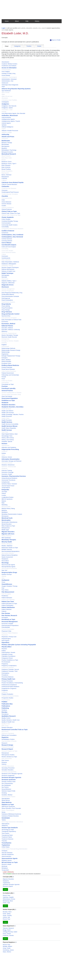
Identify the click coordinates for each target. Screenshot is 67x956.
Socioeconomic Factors (8, 796)
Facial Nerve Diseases (8, 369)
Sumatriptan (6, 818)
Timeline (28, 46)
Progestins (5, 690)
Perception (5, 617)
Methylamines (6, 528)
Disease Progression (8, 290)
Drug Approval (6, 298)
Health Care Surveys (8, 412)
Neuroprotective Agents (8, 566)
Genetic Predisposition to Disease (11, 392)
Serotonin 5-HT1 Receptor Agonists (12, 773)
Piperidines (5, 642)
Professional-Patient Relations (10, 686)
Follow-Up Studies (7, 380)
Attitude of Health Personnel (10, 130)
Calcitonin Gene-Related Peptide (12, 182)
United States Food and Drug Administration (14, 849)
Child (3, 200)
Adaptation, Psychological (9, 77)
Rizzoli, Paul (6, 895)
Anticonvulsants (6, 117)
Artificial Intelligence (7, 127)
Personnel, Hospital (7, 623)
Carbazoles (5, 186)
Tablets (4, 820)
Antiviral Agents (6, 123)
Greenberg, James (8, 950)
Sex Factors (5, 787)
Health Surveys (7, 430)
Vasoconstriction (6, 856)
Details (39, 46)
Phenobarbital (6, 627)
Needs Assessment (7, 557)
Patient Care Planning (8, 599)
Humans (4, 443)
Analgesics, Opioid (7, 107)
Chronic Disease (6, 203)
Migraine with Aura (8, 534)
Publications (6, 706)
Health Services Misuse (9, 426)
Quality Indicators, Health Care (11, 720)
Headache (5, 402)
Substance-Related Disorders (10, 816)
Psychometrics (6, 700)
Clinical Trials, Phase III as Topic (11, 215)
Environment (5, 346)
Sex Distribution (6, 785)
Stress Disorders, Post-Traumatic (11, 808)
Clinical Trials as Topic (9, 211)
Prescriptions (5, 673)
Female (4, 377)
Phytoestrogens (6, 638)
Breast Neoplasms (7, 171)
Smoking (4, 793)
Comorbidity (5, 226)
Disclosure (5, 287)
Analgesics (5, 104)
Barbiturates (6, 140)
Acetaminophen (6, 69)
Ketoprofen (5, 489)
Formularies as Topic (8, 384)
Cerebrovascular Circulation (10, 194)
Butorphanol (5, 176)
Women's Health (6, 864)
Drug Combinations (7, 300)
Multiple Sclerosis (7, 549)
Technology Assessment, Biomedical (12, 822)
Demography (5, 275)
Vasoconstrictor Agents (10, 858)
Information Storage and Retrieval (11, 461)
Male (3, 503)
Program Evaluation (7, 694)
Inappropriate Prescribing (10, 449)
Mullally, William (7, 946)
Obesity (4, 576)
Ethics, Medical (6, 359)
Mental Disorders (7, 524)
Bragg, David (6, 930)
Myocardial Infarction (8, 553)
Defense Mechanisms (8, 269)
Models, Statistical (7, 545)
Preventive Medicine (7, 677)
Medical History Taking (8, 508)
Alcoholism (5, 98)
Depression (5, 279)
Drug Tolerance (7, 312)
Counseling (5, 248)
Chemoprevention (7, 198)
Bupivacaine (5, 173)
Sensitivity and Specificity (9, 772)
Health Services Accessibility (10, 424)
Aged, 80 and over (7, 96)
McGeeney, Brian (8, 901)
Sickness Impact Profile (8, 791)
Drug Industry (6, 304)
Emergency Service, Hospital (10, 341)
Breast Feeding (6, 169)
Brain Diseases (6, 165)
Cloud (6, 46)
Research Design (7, 745)
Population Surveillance (8, 656)
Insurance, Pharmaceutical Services (14, 476)
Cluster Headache (8, 217)
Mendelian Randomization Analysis (12, 514)
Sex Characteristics (7, 783)
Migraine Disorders (8, 531)
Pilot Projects (5, 640)
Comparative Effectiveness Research (12, 228)
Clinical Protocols (7, 209)
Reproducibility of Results (9, 741)
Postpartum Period (7, 658)
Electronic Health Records (9, 337)
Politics (4, 650)
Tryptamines (6, 845)
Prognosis (4, 692)
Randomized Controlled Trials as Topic (15, 729)
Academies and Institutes (9, 65)
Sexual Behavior (6, 789)
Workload (4, 866)
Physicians (5, 635)
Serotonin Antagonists (8, 775)
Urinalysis (4, 850)
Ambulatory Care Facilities (9, 100)
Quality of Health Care (8, 722)
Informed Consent (7, 463)
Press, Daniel (7, 933)
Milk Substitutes (6, 537)
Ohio (3, 578)
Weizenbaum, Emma (9, 899)
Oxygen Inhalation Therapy (9, 586)
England (4, 344)
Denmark (4, 277)
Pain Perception (6, 594)
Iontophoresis (6, 482)
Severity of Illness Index (8, 781)
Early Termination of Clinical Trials (11, 319)
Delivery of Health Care (8, 271)
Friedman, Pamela (8, 935)
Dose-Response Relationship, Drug (12, 292)
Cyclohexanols (6, 258)
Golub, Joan (6, 902)
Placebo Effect (6, 647)
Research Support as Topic (9, 751)
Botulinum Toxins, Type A (9, 163)
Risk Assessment (7, 758)
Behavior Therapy (7, 142)
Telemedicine (5, 823)
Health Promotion (7, 420)
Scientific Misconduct (8, 766)
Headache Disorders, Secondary (12, 407)
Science (4, 764)
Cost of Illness (6, 242)
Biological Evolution (7, 152)
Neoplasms (5, 559)
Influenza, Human (7, 457)
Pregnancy (5, 664)
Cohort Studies (6, 219)
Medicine (4, 510)
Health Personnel (7, 416)
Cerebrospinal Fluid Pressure (10, 192)
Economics (5, 321)
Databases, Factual (7, 265)
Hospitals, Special (7, 441)
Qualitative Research (9, 716)
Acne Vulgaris (6, 71)
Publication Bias (7, 704)
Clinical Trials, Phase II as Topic (11, 213)
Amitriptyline (5, 102)
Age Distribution (6, 90)
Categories (17, 46)
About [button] (17, 21)
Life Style (4, 491)
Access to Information (9, 68)
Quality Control (6, 718)
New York (4, 570)
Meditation (5, 512)
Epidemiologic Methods (8, 348)
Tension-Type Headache (10, 827)
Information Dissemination (11, 459)
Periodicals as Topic (8, 619)
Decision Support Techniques (10, 267)
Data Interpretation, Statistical (10, 262)
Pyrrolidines (5, 714)
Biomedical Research (9, 154)
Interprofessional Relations (9, 478)
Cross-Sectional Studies (9, 252)
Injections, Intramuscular (9, 466)
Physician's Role (6, 631)
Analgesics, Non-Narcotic (9, 106)
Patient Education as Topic (9, 603)
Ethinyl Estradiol (6, 361)
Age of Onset (5, 92)
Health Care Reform (7, 410)
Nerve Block (5, 561)
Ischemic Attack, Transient (9, 484)
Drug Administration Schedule (10, 296)
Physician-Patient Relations (10, 633)
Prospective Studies (7, 698)
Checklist (5, 196)
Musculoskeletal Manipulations (10, 551)
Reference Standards (8, 733)
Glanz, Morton (7, 952)
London (4, 495)
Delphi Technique (7, 273)
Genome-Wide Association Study (11, 394)
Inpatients (4, 468)
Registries (5, 737)
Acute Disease (6, 75)
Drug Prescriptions (7, 308)
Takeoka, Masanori (8, 928)
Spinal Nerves (6, 800)
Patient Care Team (8, 601)
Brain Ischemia (6, 167)
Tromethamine (6, 843)
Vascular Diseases (7, 852)
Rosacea (4, 762)
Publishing (5, 708)
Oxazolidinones (7, 584)
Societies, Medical (7, 795)
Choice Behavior (6, 202)
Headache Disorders (8, 405)
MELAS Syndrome (7, 499)
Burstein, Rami (7, 912)
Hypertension (5, 445)
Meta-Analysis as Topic (8, 526)
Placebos (4, 648)
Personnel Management (10, 621)
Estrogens (5, 357)
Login (3, 28)
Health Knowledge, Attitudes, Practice (13, 414)
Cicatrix (4, 205)
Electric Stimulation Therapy (10, 335)
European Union (6, 363)
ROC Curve (5, 725)
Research (4, 743)
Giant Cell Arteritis (7, 396)
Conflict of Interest (8, 231)
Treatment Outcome (7, 839)
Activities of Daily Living (8, 73)
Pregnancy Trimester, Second (10, 669)
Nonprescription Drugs (9, 572)
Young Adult (5, 870)
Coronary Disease (7, 240)
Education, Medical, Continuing (11, 329)
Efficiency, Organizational (9, 333)
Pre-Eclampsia (6, 662)
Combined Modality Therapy (10, 221)
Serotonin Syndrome (9, 779)
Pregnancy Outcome (8, 667)
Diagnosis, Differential (8, 282)
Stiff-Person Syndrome (8, 806)
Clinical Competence (8, 207)
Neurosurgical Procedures (9, 568)
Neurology (5, 563)
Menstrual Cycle (7, 518)
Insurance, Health (7, 474)
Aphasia (4, 125)
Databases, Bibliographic (9, 263)
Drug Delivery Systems (8, 302)
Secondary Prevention (8, 768)
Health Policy (5, 418)
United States (6, 847)
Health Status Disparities (9, 428)
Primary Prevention (7, 681)
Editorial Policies (7, 326)
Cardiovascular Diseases (9, 188)
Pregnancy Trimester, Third (9, 671)
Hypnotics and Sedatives (9, 447)
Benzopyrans (5, 146)
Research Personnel (8, 747)
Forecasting (5, 382)
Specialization (6, 798)
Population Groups (7, 654)
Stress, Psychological (8, 810)
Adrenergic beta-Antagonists (10, 85)
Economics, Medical (8, 323)
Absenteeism (5, 62)
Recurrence (5, 731)
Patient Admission (7, 597)
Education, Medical (7, 327)
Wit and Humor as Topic (10, 862)
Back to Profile (55, 40)
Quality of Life (6, 723)
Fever (3, 378)
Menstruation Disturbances (9, 522)
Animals (4, 111)
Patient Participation (7, 605)
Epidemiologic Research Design (11, 350)
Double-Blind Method (8, 294)
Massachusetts (6, 506)
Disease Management (8, 289)
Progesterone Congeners (9, 688)
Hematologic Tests (7, 436)
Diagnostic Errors (7, 285)
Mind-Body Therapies (9, 539)
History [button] (37, 21)
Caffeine (4, 180)
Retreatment (5, 753)
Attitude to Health (7, 132)
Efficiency (4, 331)
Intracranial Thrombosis (8, 480)
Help (27, 21)
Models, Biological (7, 544)
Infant (3, 455)
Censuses (4, 190)
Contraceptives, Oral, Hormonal (12, 237)
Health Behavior (6, 409)
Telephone (5, 825)
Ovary (3, 582)
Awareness (5, 138)
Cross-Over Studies (7, 250)
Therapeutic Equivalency (9, 831)
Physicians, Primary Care (9, 636)
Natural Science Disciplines (10, 555)
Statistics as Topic (8, 804)
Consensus (5, 232)
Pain (3, 588)
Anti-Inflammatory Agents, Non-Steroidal (13, 113)
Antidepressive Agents (8, 119)
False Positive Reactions (9, 371)
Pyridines (4, 710)
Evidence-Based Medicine (10, 365)
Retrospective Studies (8, 755)
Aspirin (4, 128)
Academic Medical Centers (9, 64)
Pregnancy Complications (9, 665)
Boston (4, 160)
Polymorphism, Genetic (8, 652)
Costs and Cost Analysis (9, 246)
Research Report (7, 749)
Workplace (5, 868)
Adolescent (5, 83)
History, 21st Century (8, 439)
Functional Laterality (8, 388)
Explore (5, 889)
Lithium (4, 493)
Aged (3, 94)
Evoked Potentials (7, 367)
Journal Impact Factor (8, 485)
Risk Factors (5, 760)
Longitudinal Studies (7, 497)
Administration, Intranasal (9, 79)
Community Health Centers (9, 225)
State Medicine (7, 802)
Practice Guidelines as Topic (10, 660)
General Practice (7, 390)
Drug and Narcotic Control (10, 314)
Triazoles (4, 841)
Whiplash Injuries (7, 860)
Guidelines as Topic (8, 400)
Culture (4, 254)
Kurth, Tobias (7, 913)
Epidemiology (6, 352)
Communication (6, 223)
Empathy (4, 342)
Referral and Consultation (9, 735)
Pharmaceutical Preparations (10, 625)
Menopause (5, 516)
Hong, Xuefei (6, 948)
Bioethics (4, 148)
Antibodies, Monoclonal (10, 115)
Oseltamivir (5, 580)
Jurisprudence (6, 487)
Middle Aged (5, 529)
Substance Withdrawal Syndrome (11, 814)
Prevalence (5, 675)
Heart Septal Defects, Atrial (9, 434)
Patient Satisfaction (8, 607)
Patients (4, 611)
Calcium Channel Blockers (9, 184)
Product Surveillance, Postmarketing (12, 683)
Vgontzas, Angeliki (8, 897)
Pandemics (5, 595)
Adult (3, 86)
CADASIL (4, 178)
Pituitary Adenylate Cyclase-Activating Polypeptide (19, 644)
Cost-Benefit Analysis (9, 245)
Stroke (3, 812)
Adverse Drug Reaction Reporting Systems (16, 88)
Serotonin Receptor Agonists (11, 777)
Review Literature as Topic (9, 756)
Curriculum (5, 256)
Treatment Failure (7, 837)
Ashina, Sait (6, 917)
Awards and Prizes (8, 136)
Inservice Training (7, 470)
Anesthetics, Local (7, 109)
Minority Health (7, 542)
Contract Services (7, 239)
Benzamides (5, 144)
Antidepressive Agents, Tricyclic (11, 121)
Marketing (4, 504)
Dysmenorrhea (6, 316)
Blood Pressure (6, 156)
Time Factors (5, 833)
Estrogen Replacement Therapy (11, 356)
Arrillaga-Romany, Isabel (10, 932)
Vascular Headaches (8, 854)
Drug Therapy (6, 310)
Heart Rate (5, 432)
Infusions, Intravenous (8, 465)
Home (7, 21)
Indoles (4, 453)
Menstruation (6, 520)
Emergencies (5, 339)
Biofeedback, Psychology (9, 150)
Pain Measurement (8, 592)
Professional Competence (9, 684)
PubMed (4, 702)
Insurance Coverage (7, 472)
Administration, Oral (7, 81)
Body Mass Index (7, 158)
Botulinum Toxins (7, 161)
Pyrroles (4, 712)
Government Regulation (10, 398)
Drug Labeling (6, 306)
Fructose (5, 386)
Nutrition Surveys (7, 574)
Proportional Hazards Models (10, 696)
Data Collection (6, 260)
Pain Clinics (5, 590)
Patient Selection (7, 609)
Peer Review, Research (9, 615)
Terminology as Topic (8, 829)
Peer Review (6, 613)
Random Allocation (7, 727)
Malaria (4, 501)
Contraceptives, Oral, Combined (12, 234)
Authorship (5, 134)
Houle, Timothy (7, 915)
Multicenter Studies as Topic (10, 547)
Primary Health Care (8, 679)
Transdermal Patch (7, 835)
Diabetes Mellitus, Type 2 (9, 281)
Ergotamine (5, 354)
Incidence (4, 451)
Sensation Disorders (7, 770)
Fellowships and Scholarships (10, 375)
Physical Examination (8, 629)
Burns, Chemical (6, 175)
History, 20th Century (8, 437)
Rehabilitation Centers (8, 739)
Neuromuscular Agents (8, 564)
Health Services (7, 422)
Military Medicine (6, 536)
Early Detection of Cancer (9, 318)
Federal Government (8, 373)
